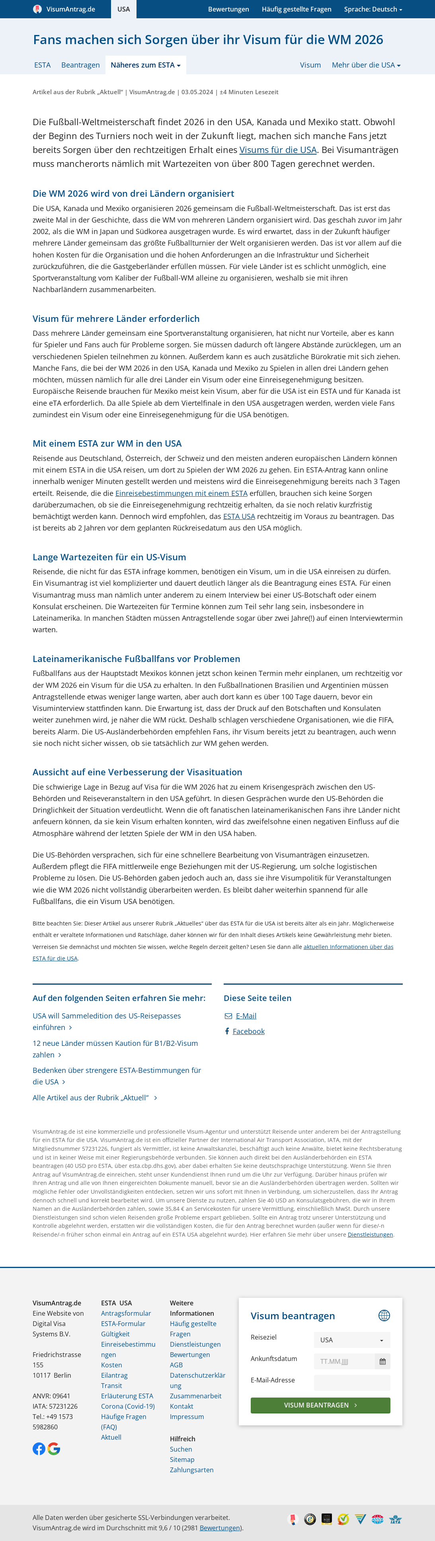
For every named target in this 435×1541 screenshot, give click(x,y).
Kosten (111, 1365)
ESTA (42, 65)
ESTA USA (239, 516)
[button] (352, 1340)
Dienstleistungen (370, 1234)
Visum (310, 65)
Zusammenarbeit (196, 1396)
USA (123, 9)
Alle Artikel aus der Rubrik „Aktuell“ (91, 1097)
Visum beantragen (317, 1405)
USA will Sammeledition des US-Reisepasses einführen (107, 1021)
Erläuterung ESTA (127, 1396)
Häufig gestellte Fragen (297, 9)
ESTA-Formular (123, 1323)
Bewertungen (228, 9)
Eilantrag (114, 1375)
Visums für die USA (278, 149)
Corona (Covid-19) (128, 1406)
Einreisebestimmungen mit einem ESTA (181, 493)
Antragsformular (126, 1313)
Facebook (245, 1031)
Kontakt (181, 1406)
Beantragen (80, 65)
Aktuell (111, 1437)
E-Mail (241, 1015)
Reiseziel (264, 1337)
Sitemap (182, 1459)
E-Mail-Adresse (273, 1380)
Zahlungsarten (192, 1469)
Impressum (187, 1416)
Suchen (181, 1449)
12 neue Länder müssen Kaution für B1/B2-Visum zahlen (115, 1048)
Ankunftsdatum (274, 1358)
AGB (176, 1365)
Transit (111, 1385)
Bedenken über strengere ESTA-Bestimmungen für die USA (117, 1075)
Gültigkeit (115, 1334)
